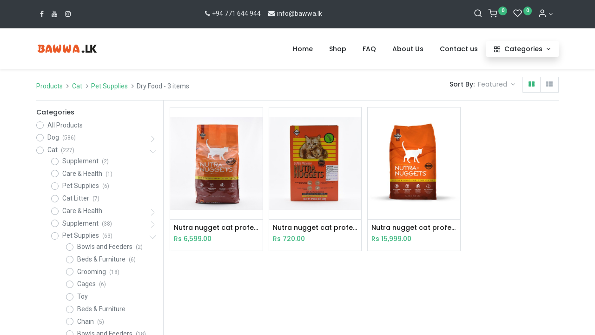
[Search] (478, 14)
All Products (65, 125)
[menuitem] (303, 49)
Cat (77, 86)
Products (49, 86)
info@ (281, 13)
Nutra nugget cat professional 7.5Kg (413, 227)
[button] (496, 84)
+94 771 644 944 (232, 13)
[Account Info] (545, 14)
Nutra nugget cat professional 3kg (216, 227)
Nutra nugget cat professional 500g (315, 227)
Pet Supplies (109, 86)
